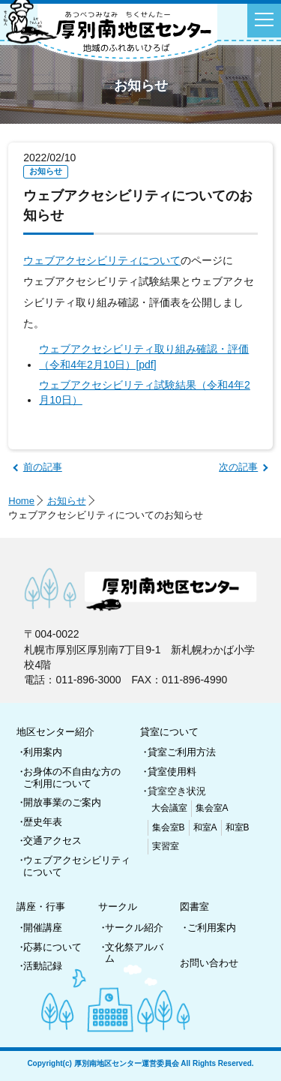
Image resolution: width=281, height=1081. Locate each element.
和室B (238, 827)
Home (21, 500)
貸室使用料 (172, 771)
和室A (205, 827)
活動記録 (42, 965)
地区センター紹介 (55, 731)
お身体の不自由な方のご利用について (72, 777)
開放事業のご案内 (62, 802)
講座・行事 (40, 906)
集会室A (212, 808)
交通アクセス (52, 840)
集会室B (168, 827)
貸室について (169, 731)
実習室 (165, 846)
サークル (117, 906)
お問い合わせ (209, 962)
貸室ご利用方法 (182, 752)
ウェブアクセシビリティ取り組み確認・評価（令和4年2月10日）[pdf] (144, 356)
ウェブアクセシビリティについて (102, 260)
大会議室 (169, 808)
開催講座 (42, 927)
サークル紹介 (134, 927)
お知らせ (66, 500)
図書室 (194, 906)
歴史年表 (42, 821)
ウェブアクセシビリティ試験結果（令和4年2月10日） (144, 392)
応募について (52, 947)
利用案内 (42, 752)
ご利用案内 (211, 927)
